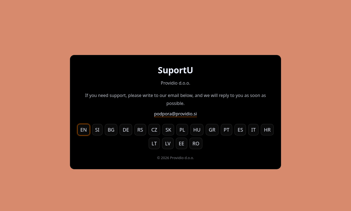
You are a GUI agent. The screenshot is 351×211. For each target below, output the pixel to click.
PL (182, 129)
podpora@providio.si (175, 114)
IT (253, 129)
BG (111, 129)
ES (240, 129)
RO (196, 143)
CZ (154, 129)
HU (197, 129)
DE (126, 129)
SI (97, 129)
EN (83, 129)
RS (140, 129)
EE (181, 143)
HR (267, 129)
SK (168, 129)
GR (212, 129)
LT (154, 143)
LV (168, 143)
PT (227, 129)
